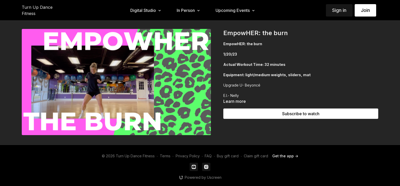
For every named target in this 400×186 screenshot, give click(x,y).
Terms (165, 156)
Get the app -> (285, 156)
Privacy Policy (188, 156)
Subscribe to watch (300, 113)
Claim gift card (256, 156)
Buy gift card (228, 156)
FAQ (208, 156)
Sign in (339, 10)
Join (365, 10)
